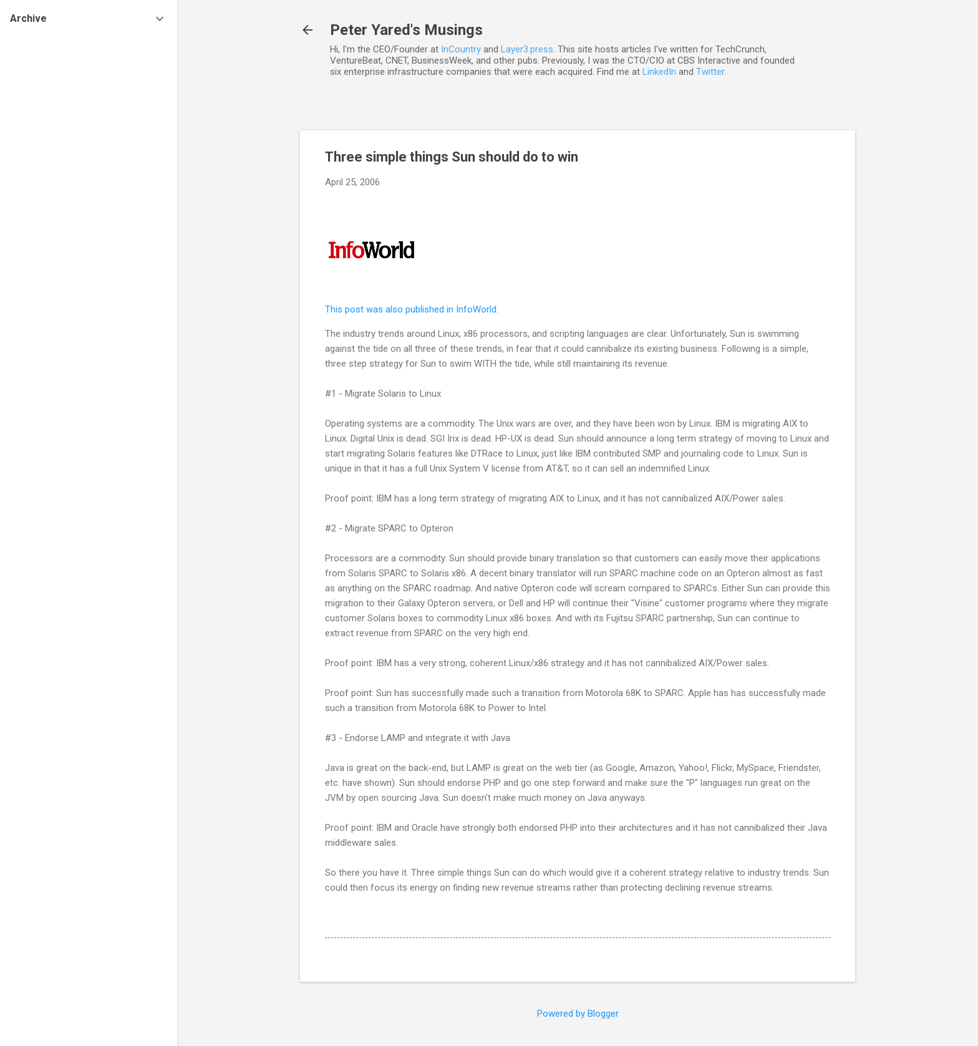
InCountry (461, 49)
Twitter (710, 71)
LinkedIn (659, 71)
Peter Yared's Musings (406, 30)
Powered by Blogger (578, 1013)
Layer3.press (527, 49)
